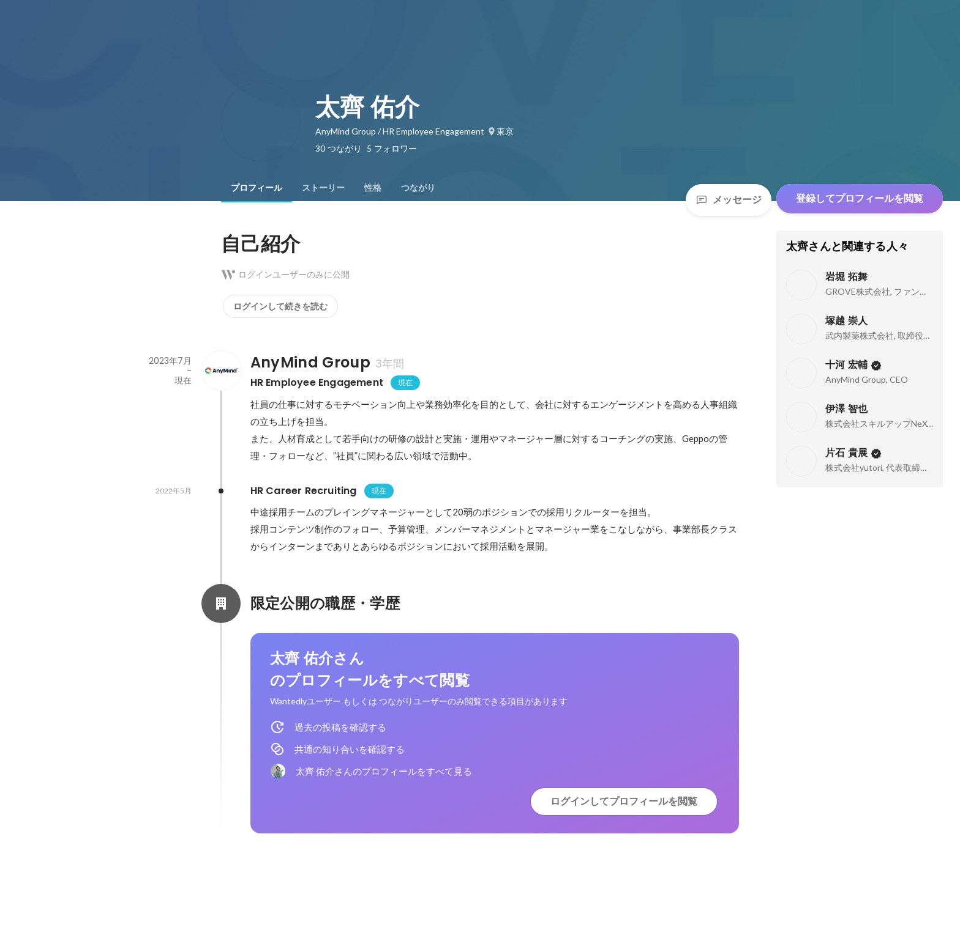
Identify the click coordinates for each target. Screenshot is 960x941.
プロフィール (256, 188)
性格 (372, 188)
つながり (418, 188)
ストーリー (323, 188)
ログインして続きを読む (280, 306)
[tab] (256, 187)
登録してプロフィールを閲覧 (859, 198)
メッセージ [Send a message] (729, 200)
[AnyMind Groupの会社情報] (221, 370)
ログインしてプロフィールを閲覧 (623, 801)
